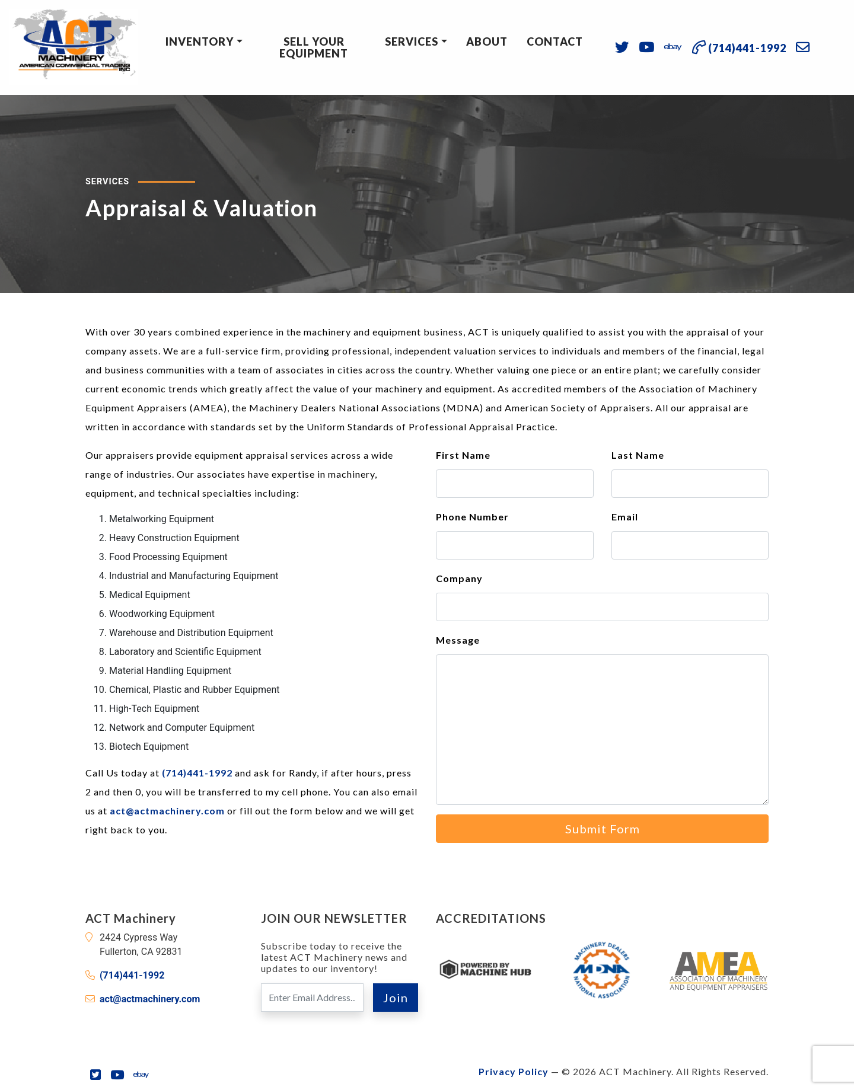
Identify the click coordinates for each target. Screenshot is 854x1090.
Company (459, 578)
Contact (555, 41)
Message (458, 639)
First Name (463, 455)
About (487, 41)
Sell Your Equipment (313, 47)
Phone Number (472, 516)
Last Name (637, 455)
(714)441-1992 (197, 772)
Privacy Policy (514, 1071)
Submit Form (602, 829)
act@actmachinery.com (167, 810)
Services (411, 41)
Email (624, 516)
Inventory (199, 41)
